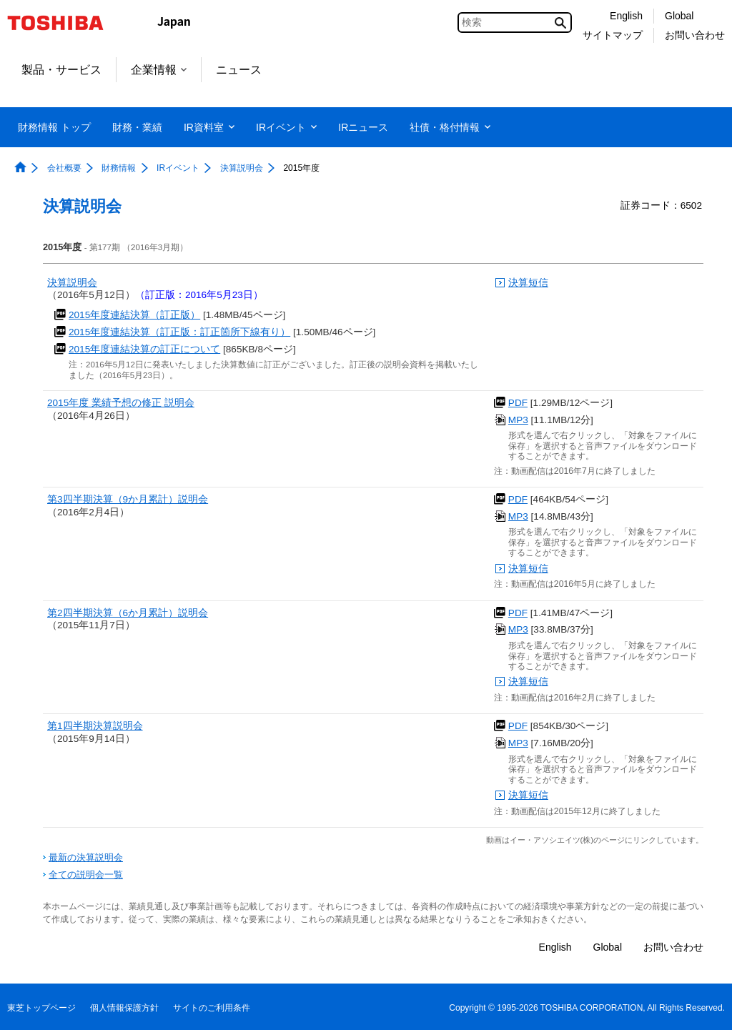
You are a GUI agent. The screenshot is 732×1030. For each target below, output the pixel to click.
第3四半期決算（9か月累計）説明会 (127, 499)
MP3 (518, 420)
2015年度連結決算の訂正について (144, 349)
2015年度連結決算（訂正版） (134, 315)
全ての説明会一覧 (86, 874)
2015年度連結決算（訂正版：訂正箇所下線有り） (179, 332)
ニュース (239, 70)
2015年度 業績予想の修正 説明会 (120, 402)
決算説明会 (72, 282)
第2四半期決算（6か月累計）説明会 (127, 613)
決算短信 (528, 282)
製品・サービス (61, 70)
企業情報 (159, 70)
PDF (518, 402)
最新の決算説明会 (86, 857)
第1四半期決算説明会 (95, 725)
